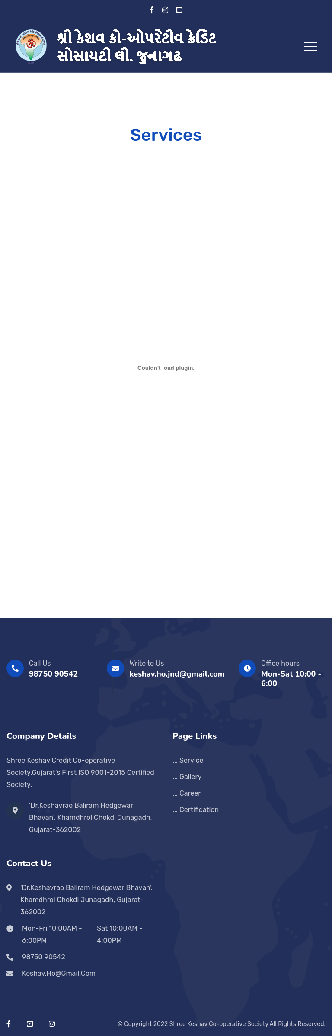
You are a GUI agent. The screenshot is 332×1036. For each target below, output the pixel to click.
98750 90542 (53, 674)
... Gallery (186, 777)
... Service (188, 760)
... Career (186, 793)
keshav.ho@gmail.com (59, 973)
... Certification (195, 810)
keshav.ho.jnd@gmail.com (176, 674)
